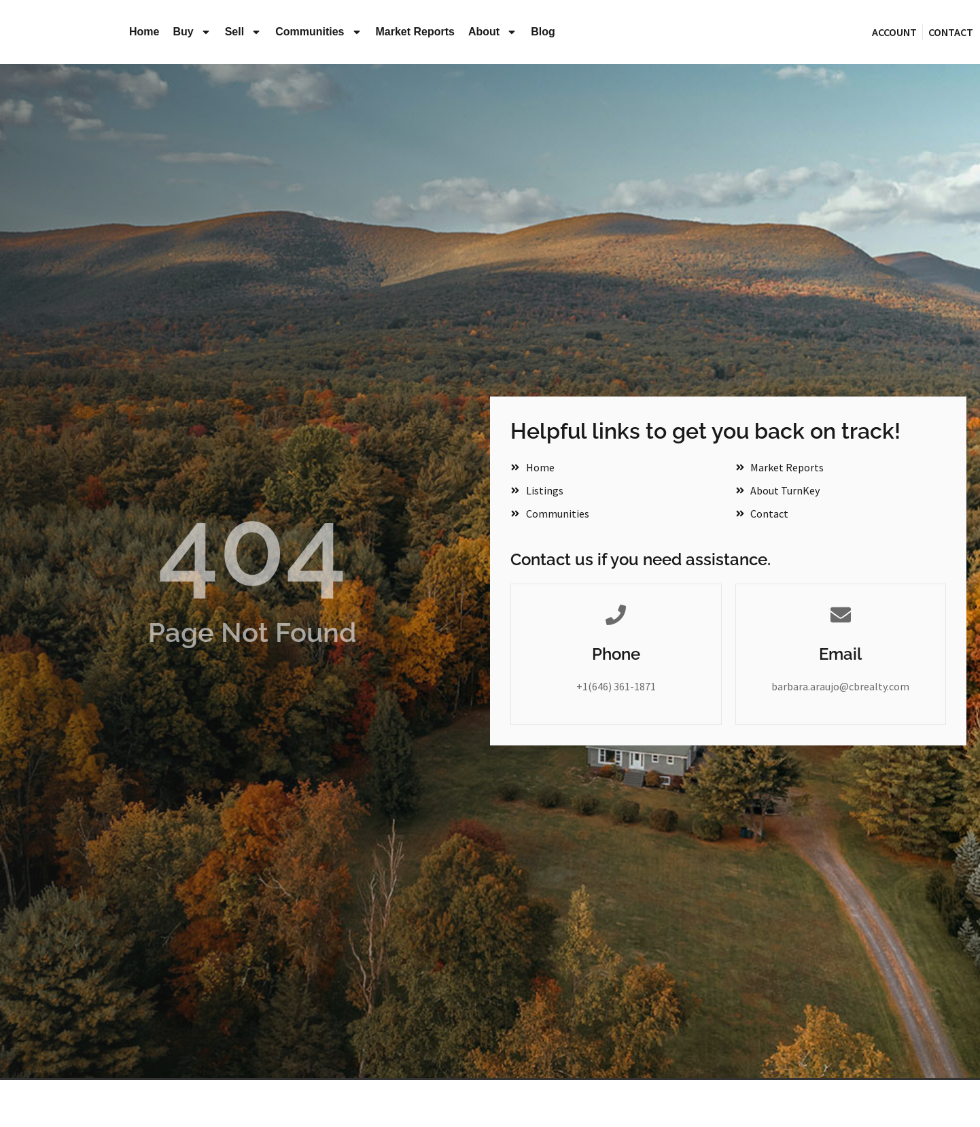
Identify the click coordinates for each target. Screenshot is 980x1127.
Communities (318, 32)
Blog (543, 31)
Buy (192, 32)
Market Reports (415, 31)
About (492, 32)
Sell (243, 32)
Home (144, 31)
